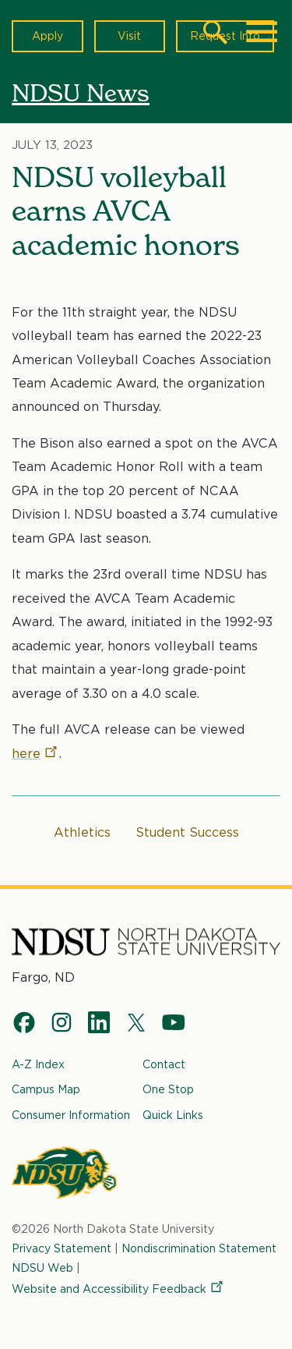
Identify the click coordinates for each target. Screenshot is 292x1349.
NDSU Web (42, 1267)
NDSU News (81, 93)
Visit (129, 36)
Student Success (187, 832)
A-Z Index (38, 1064)
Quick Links (172, 1115)
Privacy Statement (61, 1248)
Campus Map (46, 1089)
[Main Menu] (261, 32)
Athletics (82, 832)
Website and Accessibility (118, 1289)
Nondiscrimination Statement (198, 1248)
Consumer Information (71, 1115)
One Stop (168, 1089)
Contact (163, 1064)
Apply (47, 36)
